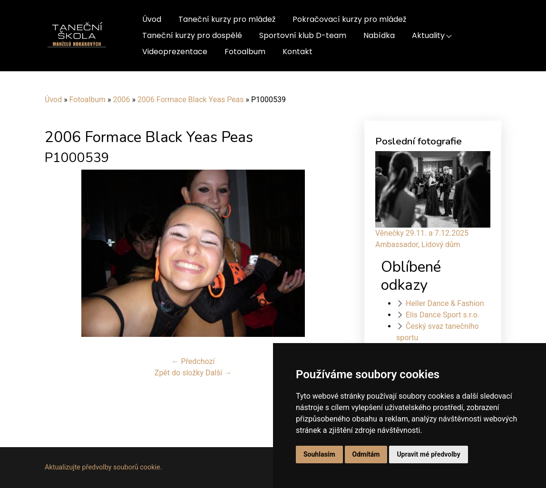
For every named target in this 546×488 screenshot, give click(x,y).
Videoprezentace (174, 51)
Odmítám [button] (366, 454)
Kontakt (297, 51)
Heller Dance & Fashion (445, 303)
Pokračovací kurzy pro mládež (349, 19)
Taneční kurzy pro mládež (226, 19)
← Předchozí (193, 361)
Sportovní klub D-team (302, 35)
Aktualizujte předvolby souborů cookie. (103, 467)
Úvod (151, 19)
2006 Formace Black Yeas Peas (190, 99)
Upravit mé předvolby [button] (428, 454)
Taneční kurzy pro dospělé (192, 35)
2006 (121, 99)
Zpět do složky (179, 372)
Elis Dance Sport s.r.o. (442, 314)
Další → (218, 372)
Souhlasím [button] (319, 454)
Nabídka (379, 35)
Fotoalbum (244, 51)
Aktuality (428, 35)
